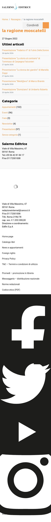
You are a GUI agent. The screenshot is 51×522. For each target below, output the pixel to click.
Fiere (4, 118)
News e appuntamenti (12, 247)
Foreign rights (8, 253)
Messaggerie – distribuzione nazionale (20, 278)
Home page (7, 236)
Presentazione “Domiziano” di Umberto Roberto (25, 89)
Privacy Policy (9, 258)
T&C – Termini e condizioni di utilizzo (20, 264)
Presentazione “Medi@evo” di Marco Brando (23, 81)
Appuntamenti (9, 107)
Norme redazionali (11, 284)
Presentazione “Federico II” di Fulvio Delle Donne (25, 50)
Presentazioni (8, 129)
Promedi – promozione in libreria (18, 273)
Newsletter (7, 123)
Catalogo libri (8, 242)
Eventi (5, 112)
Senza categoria (10, 135)
